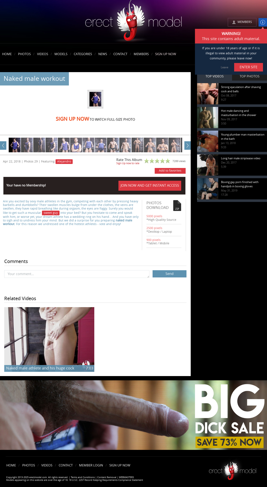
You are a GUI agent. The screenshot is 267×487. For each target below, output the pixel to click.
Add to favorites (170, 170)
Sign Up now (72, 119)
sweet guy (51, 213)
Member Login (91, 465)
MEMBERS (245, 22)
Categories (83, 54)
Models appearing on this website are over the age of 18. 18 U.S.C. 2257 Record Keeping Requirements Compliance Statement (74, 480)
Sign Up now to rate (127, 163)
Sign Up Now (165, 54)
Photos (24, 54)
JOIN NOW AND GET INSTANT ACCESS (150, 185)
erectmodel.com (133, 22)
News (102, 54)
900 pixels (153, 240)
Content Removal (106, 477)
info (263, 22)
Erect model (232, 469)
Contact (120, 54)
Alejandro (64, 161)
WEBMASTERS (126, 477)
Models (60, 54)
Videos (42, 54)
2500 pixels (154, 228)
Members (141, 54)
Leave (224, 67)
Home (7, 54)
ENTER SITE (248, 67)
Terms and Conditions (83, 477)
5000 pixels (154, 216)
